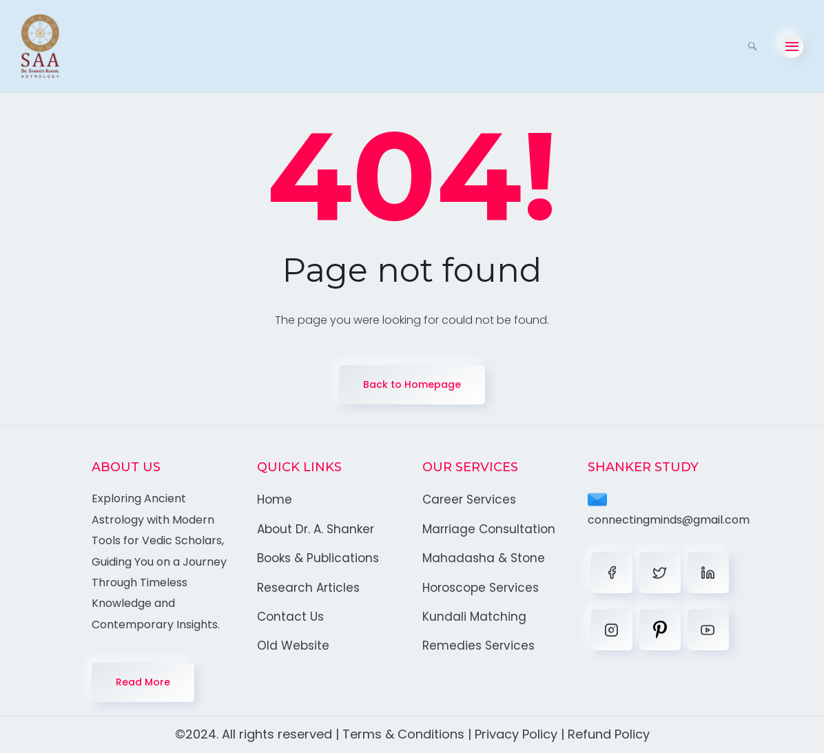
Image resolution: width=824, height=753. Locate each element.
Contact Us (290, 616)
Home (274, 499)
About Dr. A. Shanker (315, 529)
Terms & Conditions (403, 734)
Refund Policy (609, 734)
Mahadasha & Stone (483, 558)
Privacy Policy (516, 734)
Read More (143, 682)
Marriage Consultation (488, 529)
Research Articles (308, 587)
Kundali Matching (474, 616)
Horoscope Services (480, 587)
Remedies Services (478, 645)
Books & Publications (318, 558)
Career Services (469, 499)
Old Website (293, 645)
